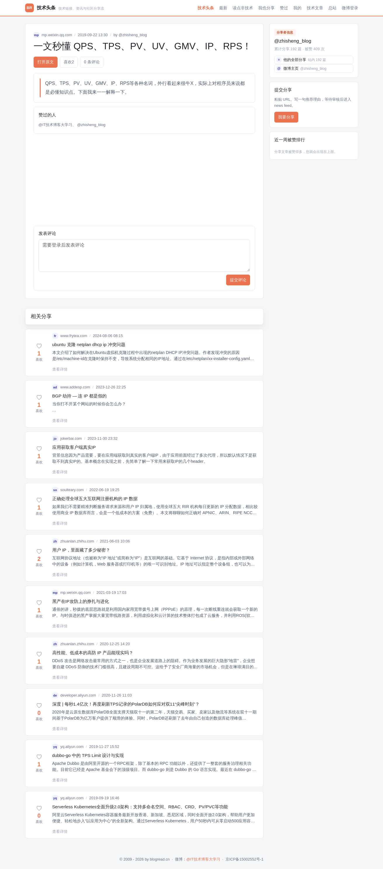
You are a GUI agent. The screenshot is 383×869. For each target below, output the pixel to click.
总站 (332, 8)
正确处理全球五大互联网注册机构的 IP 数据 (95, 498)
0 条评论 (92, 62)
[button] (39, 353)
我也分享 (266, 8)
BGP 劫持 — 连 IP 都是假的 (79, 395)
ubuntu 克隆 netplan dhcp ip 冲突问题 (88, 344)
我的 (297, 8)
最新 (223, 8)
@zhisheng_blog (133, 35)
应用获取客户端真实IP (74, 447)
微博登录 (350, 8)
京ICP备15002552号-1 (245, 859)
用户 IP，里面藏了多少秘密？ (81, 549)
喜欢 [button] (69, 62)
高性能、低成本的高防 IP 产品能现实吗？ (92, 652)
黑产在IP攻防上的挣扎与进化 (80, 601)
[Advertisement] (144, 180)
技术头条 (205, 8)
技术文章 (315, 8)
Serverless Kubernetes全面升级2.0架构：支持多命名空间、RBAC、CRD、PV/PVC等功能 (140, 806)
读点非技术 (243, 8)
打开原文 (45, 62)
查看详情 (59, 369)
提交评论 (238, 280)
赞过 (284, 8)
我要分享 (286, 117)
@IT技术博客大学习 (55, 125)
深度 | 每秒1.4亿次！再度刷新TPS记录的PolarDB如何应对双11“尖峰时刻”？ (126, 704)
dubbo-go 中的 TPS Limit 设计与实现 (88, 755)
